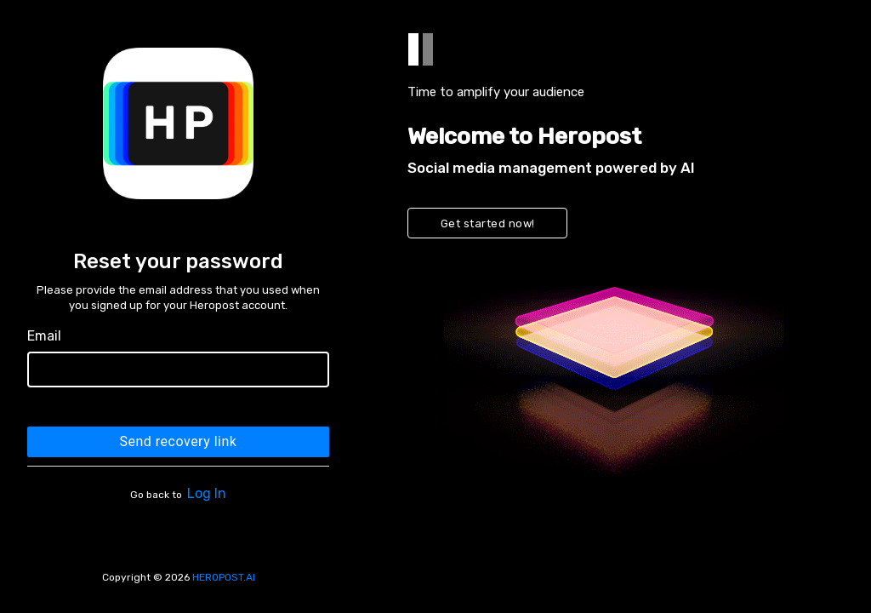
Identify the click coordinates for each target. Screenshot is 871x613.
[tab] (413, 49)
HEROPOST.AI (223, 577)
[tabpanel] (613, 306)
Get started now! (488, 223)
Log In (206, 493)
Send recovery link (178, 441)
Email (44, 336)
